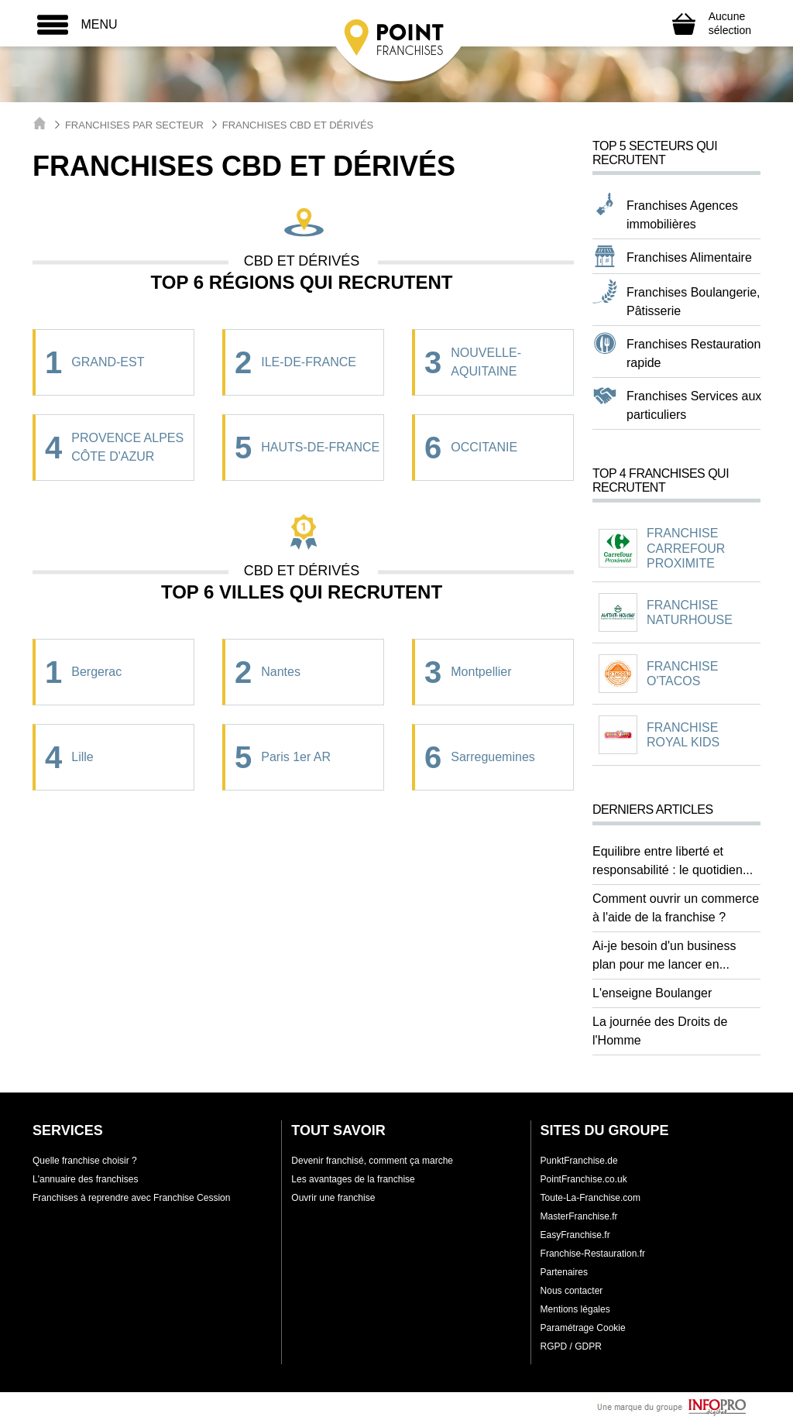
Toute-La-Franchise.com (590, 1197)
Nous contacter (572, 1290)
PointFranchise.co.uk (584, 1179)
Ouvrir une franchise (333, 1197)
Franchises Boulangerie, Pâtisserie (693, 301)
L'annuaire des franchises (85, 1179)
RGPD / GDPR (571, 1346)
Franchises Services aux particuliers (694, 405)
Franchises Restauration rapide (693, 353)
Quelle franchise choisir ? (85, 1160)
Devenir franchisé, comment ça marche (372, 1160)
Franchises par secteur (134, 125)
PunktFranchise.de (579, 1160)
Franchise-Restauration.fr (593, 1253)
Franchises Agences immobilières (682, 215)
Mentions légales (575, 1309)
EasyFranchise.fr (575, 1235)
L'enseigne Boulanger (652, 993)
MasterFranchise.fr (579, 1216)
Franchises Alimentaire (689, 257)
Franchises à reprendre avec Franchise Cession (131, 1197)
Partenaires (564, 1272)
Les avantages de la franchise (352, 1179)
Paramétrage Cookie (583, 1327)
